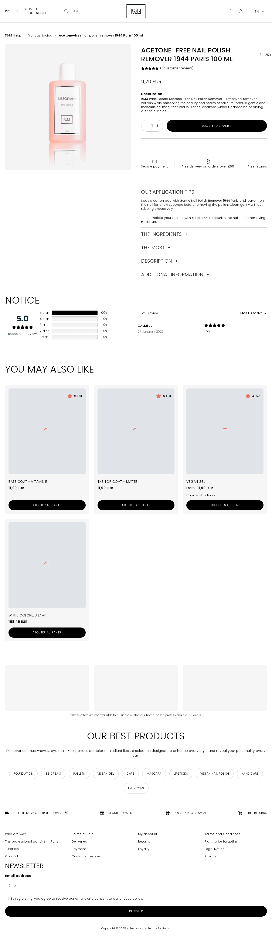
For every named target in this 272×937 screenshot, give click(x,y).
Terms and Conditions (223, 834)
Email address (18, 876)
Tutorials (12, 849)
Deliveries (79, 842)
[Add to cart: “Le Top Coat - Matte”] (136, 505)
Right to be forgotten (221, 842)
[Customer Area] (240, 11)
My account (147, 834)
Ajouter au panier (216, 126)
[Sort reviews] (253, 313)
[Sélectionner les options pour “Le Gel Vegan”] (225, 505)
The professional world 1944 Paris (31, 842)
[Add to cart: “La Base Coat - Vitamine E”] (47, 505)
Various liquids (40, 35)
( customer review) (177, 68)
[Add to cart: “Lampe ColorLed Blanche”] (47, 632)
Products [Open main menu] (13, 11)
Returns (144, 842)
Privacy (210, 856)
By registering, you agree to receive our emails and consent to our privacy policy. (77, 898)
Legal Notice (214, 849)
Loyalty (144, 849)
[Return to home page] (136, 11)
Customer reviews (86, 856)
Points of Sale (82, 834)
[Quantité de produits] (152, 125)
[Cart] (230, 11)
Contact (11, 856)
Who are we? (15, 834)
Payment (79, 849)
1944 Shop (13, 35)
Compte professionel (35, 11)
